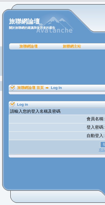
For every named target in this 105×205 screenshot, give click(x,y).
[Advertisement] (54, 67)
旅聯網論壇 (28, 46)
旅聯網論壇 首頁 (30, 88)
